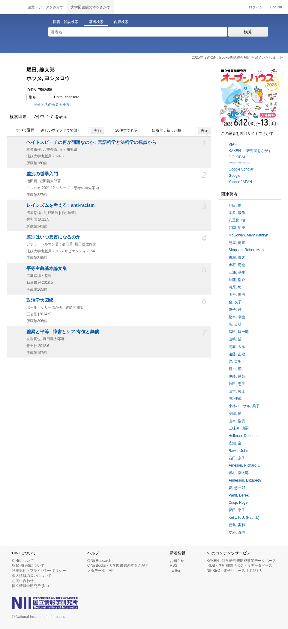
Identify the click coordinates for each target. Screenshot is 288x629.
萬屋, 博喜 (237, 243)
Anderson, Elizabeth (245, 480)
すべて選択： (24, 130)
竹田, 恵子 (237, 384)
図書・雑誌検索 (65, 22)
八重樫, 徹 (237, 220)
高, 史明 (235, 324)
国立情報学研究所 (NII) (30, 586)
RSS (173, 565)
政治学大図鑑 (39, 300)
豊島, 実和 (237, 525)
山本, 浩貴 (237, 421)
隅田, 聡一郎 (239, 332)
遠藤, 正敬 (237, 354)
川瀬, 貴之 (237, 257)
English (276, 7)
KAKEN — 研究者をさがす (250, 151)
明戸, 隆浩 (237, 294)
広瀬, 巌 (235, 443)
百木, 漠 (235, 369)
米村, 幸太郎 (239, 473)
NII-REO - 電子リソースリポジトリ (235, 570)
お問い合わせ (23, 581)
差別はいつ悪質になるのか (53, 237)
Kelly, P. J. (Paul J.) (244, 517)
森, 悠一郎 (237, 488)
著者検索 (96, 22)
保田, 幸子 (237, 510)
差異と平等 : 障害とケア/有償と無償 (62, 331)
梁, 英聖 (235, 361)
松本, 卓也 (237, 317)
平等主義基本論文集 (46, 268)
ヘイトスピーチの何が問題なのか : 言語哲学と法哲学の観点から (91, 142)
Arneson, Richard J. (244, 465)
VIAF (233, 144)
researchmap (239, 163)
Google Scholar (241, 169)
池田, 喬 (235, 205)
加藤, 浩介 (237, 280)
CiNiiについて (23, 561)
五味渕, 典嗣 (239, 428)
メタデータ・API (101, 570)
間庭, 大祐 (237, 347)
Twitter (175, 570)
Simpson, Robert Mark (246, 250)
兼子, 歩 (235, 309)
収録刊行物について (28, 565)
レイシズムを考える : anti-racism (60, 205)
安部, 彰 (235, 413)
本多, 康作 (237, 213)
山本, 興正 (237, 391)
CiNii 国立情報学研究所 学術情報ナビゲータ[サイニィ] (12, 7)
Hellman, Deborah (243, 436)
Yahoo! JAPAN (240, 182)
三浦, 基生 (237, 272)
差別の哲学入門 (42, 173)
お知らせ (177, 561)
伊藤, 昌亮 (237, 376)
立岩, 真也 (237, 532)
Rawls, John (238, 451)
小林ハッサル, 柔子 (244, 406)
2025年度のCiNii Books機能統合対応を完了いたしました (237, 57)
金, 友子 (235, 302)
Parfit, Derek (239, 495)
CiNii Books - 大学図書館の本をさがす (118, 565)
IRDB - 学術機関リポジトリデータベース (239, 565)
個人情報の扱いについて (32, 576)
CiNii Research (99, 561)
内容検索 (121, 22)
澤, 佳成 (235, 398)
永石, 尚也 (237, 265)
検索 (248, 31)
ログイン (256, 7)
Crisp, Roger (239, 502)
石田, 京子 (237, 458)
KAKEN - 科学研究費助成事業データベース (241, 561)
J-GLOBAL (237, 157)
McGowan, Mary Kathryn (248, 235)
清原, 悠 (235, 287)
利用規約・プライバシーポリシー (39, 570)
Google (234, 176)
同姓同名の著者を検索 (52, 104)
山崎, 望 (235, 339)
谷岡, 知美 (237, 228)
